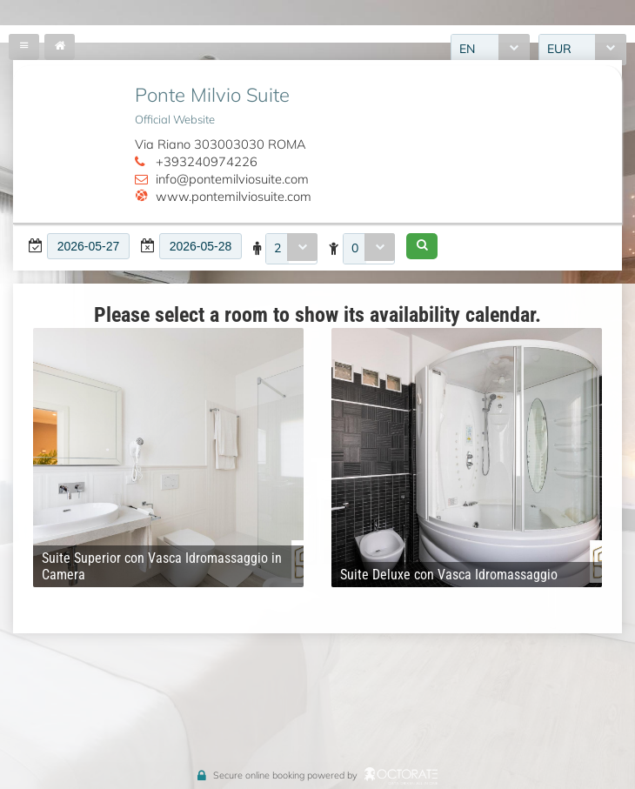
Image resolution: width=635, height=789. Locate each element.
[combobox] (291, 248)
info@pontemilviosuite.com (232, 179)
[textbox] (88, 246)
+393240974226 (206, 161)
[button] (422, 246)
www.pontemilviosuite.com (233, 196)
